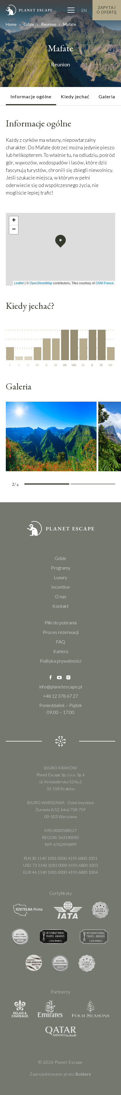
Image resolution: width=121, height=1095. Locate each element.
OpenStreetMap (41, 283)
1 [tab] (35, 484)
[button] (60, 241)
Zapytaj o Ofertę (107, 9)
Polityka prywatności (60, 660)
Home (11, 24)
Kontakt (60, 606)
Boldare (83, 1074)
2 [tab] (58, 484)
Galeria (107, 96)
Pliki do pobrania (61, 622)
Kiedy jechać (75, 96)
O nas (60, 596)
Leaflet (19, 283)
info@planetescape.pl (60, 686)
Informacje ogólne (30, 96)
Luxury (60, 577)
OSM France (105, 283)
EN (84, 10)
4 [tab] (104, 484)
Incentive (60, 587)
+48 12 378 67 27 (60, 696)
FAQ (60, 641)
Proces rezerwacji (61, 632)
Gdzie (29, 24)
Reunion (48, 24)
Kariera (60, 651)
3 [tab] (82, 484)
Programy (60, 567)
